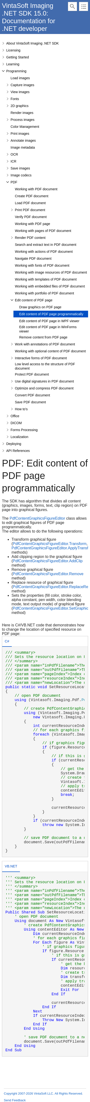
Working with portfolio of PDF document (44, 293)
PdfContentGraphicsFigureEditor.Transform (49, 544)
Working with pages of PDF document (43, 231)
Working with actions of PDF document (44, 251)
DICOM (16, 423)
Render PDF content (30, 238)
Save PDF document (30, 402)
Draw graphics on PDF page (40, 307)
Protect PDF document (32, 374)
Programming (16, 71)
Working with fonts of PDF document (42, 265)
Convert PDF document (32, 395)
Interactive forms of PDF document (41, 358)
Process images (23, 120)
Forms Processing (24, 430)
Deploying (13, 444)
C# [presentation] (7, 641)
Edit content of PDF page (33, 300)
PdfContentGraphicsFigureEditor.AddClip (48, 561)
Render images (22, 113)
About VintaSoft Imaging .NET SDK (32, 43)
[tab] (7, 642)
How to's (21, 409)
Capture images (22, 85)
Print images (20, 133)
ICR (13, 161)
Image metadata (23, 147)
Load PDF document (30, 203)
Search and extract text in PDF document (45, 245)
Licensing (13, 50)
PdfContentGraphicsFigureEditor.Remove (48, 574)
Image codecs (21, 175)
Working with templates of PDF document (46, 279)
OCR (14, 154)
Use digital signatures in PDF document (44, 381)
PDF (14, 182)
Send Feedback (15, 1100)
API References (18, 451)
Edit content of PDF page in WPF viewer (49, 321)
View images (20, 92)
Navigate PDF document (33, 258)
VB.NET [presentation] (11, 866)
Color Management (25, 127)
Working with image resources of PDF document (51, 272)
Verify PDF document (31, 217)
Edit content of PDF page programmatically (51, 314)
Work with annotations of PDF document (45, 344)
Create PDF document (31, 196)
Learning (12, 64)
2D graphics (20, 106)
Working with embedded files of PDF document (50, 286)
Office (15, 416)
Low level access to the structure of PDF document (45, 366)
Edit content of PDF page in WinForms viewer (48, 329)
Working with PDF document (36, 189)
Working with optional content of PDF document (50, 351)
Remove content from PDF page (43, 337)
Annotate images (23, 140)
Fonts (15, 99)
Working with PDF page (32, 224)
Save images (20, 168)
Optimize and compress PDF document (44, 388)
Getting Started (17, 57)
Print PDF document (30, 210)
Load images (20, 78)
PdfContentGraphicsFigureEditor (37, 518)
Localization (19, 437)
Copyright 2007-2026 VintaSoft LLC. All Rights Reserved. (43, 1093)
